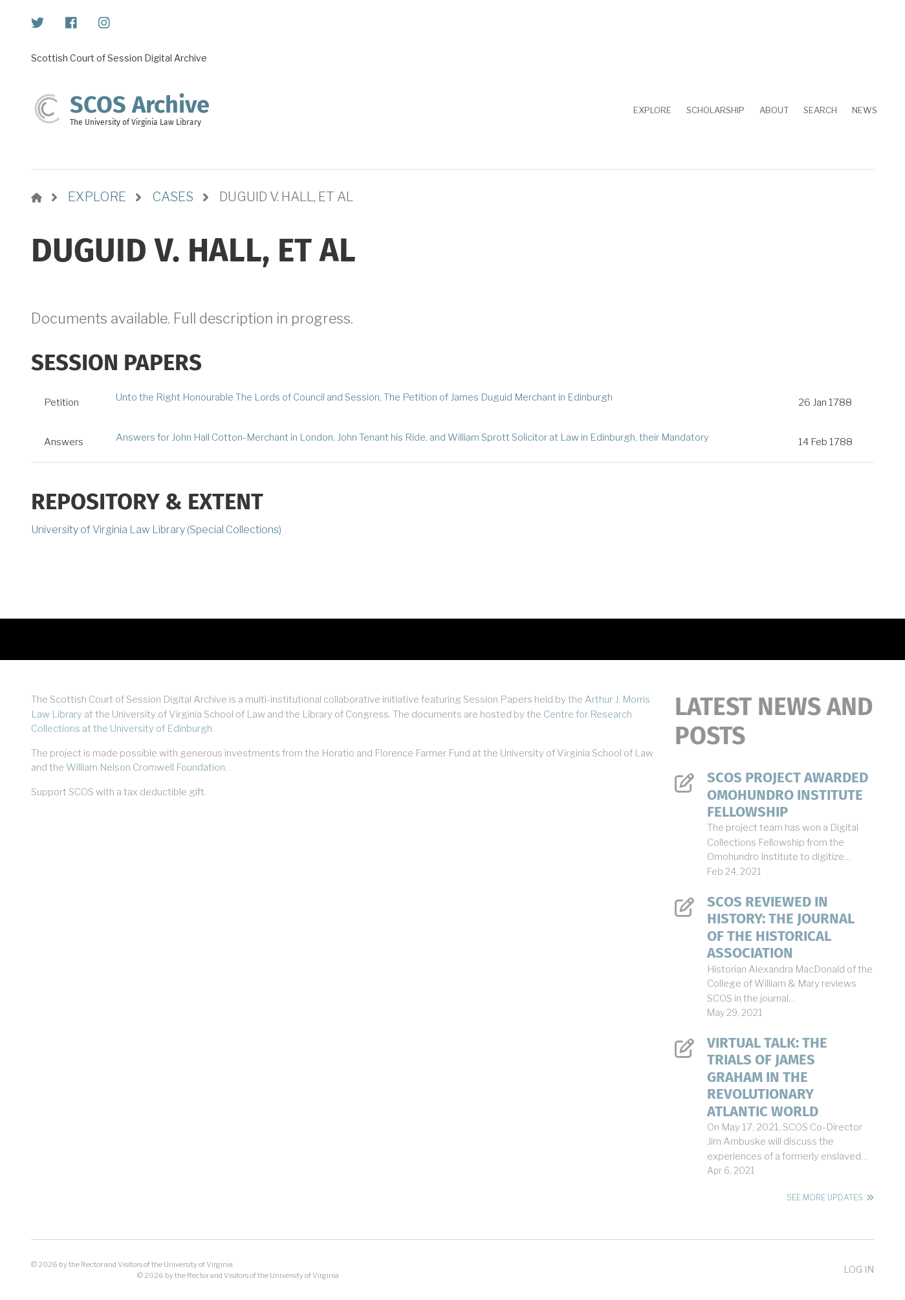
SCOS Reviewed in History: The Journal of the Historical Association (781, 928)
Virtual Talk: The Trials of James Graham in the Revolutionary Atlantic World (767, 1077)
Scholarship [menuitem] (715, 110)
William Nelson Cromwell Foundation (145, 767)
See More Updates (825, 1197)
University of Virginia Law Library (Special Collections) (156, 529)
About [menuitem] (774, 110)
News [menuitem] (864, 110)
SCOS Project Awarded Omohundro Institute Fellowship (787, 795)
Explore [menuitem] (652, 110)
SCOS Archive (140, 105)
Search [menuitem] (820, 110)
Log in (859, 1269)
